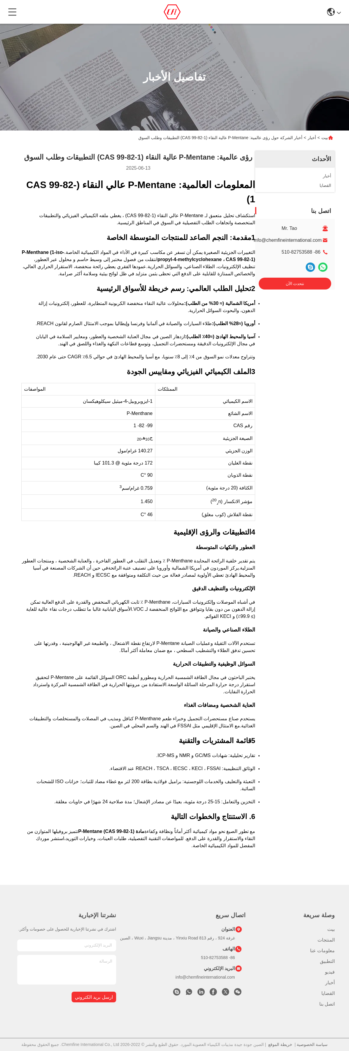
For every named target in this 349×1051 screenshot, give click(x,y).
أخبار (312, 137)
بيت (324, 137)
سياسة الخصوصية (312, 1044)
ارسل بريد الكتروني (94, 997)
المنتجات (326, 939)
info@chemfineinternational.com (288, 240)
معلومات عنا (322, 950)
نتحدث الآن (295, 283)
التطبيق (327, 961)
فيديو (330, 971)
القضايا (328, 993)
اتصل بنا (327, 1004)
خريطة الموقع (280, 1044)
